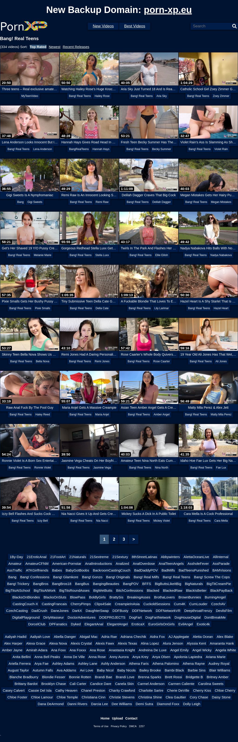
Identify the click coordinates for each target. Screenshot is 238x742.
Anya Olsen (161, 657)
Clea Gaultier (176, 697)
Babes (57, 570)
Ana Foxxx (77, 650)
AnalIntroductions (98, 563)
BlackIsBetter (196, 590)
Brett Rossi (173, 677)
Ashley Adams (63, 663)
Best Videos (134, 26)
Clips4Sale (102, 604)
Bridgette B (194, 677)
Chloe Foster (17, 697)
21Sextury (120, 557)
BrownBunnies (189, 597)
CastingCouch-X (25, 604)
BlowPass (77, 597)
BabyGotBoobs (77, 570)
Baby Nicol (105, 670)
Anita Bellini (22, 657)
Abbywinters (170, 557)
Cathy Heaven (66, 690)
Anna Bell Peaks (47, 657)
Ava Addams (66, 670)
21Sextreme (99, 557)
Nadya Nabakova (221, 255)
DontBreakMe (215, 617)
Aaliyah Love (40, 637)
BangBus (82, 584)
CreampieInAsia (127, 604)
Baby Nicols (126, 670)
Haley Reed (42, 414)
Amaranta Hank (222, 643)
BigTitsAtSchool (17, 590)
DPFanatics (58, 624)
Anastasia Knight (122, 650)
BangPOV (131, 584)
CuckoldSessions (156, 604)
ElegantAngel (117, 624)
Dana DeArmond (51, 704)
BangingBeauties (106, 584)
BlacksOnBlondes (26, 597)
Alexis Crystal (81, 643)
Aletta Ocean (203, 637)
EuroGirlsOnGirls (161, 624)
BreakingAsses (138, 597)
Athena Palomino (165, 663)
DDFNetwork (142, 611)
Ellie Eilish (161, 255)
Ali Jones (221, 361)
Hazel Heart (221, 308)
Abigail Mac (89, 637)
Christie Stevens (122, 697)
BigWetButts (102, 590)
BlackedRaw (172, 590)
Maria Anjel (102, 414)
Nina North (161, 467)
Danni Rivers (77, 704)
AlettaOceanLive (196, 557)
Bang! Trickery (18, 584)
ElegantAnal (93, 624)
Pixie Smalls (42, 308)
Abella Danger (65, 637)
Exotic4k (203, 624)
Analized (122, 563)
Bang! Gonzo (92, 577)
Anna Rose (97, 657)
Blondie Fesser (53, 677)
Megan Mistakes (221, 202)
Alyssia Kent (196, 643)
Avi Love (86, 670)
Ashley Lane (87, 663)
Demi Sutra (144, 704)
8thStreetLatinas (144, 557)
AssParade (221, 563)
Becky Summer (161, 149)
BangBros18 (61, 584)
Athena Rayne (194, 663)
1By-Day (16, 557)
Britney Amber (217, 677)
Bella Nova (42, 361)
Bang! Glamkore (65, 577)
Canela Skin (124, 684)
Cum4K (179, 604)
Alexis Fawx (105, 643)
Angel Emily (179, 650)
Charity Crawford (122, 690)
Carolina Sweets (210, 684)
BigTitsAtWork (45, 590)
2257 (142, 726)
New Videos (103, 26)
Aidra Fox (157, 637)
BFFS (146, 584)
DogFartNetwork (158, 617)
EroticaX (138, 624)
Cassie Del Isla (40, 690)
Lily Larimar (161, 308)
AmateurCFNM (37, 563)
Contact (131, 718)
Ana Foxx (58, 650)
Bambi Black (174, 670)
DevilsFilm (224, 611)
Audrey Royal (218, 663)
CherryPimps (81, 604)
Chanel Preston (93, 690)
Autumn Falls (43, 670)
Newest (54, 47)
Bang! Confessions (35, 577)
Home (105, 718)
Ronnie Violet (42, 467)
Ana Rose (97, 650)
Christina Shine (150, 697)
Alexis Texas (127, 643)
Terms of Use (101, 726)
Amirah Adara (36, 650)
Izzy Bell (42, 520)
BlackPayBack (221, 590)
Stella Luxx (102, 255)
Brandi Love (125, 677)
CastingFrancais (54, 604)
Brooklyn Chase (53, 684)
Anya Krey (140, 657)
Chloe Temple (67, 697)
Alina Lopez (150, 643)
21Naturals (77, 557)
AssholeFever (198, 563)
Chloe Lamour (42, 697)
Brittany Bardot (25, 684)
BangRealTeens (79, 149)
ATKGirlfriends (37, 570)
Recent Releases (76, 47)
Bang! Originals (118, 577)
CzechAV (218, 604)
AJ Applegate (179, 637)
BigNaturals (194, 584)
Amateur (15, 563)
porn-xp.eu (168, 10)
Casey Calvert (14, 690)
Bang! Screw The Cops (212, 577)
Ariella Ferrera (20, 663)
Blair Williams (219, 670)
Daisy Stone (221, 697)
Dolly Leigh (191, 704)
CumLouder (198, 604)
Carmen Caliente (181, 684)
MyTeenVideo (29, 96)
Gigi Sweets (34, 202)
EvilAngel (185, 624)
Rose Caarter (161, 361)
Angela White (225, 650)
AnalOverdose (144, 563)
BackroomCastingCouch (111, 570)
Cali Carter (78, 684)
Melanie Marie (42, 255)
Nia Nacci (102, 520)
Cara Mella (221, 520)
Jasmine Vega (102, 467)
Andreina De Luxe (152, 650)
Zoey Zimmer (221, 96)
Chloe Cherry (225, 690)
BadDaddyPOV (146, 570)
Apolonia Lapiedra (188, 657)
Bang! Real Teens (80, 96)
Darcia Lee (99, 704)
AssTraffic (14, 570)
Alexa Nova (58, 643)
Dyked (76, 624)
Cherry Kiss (202, 690)
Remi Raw (102, 202)
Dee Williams (122, 704)
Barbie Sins (197, 670)
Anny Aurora (119, 657)
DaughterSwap (97, 611)
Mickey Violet (161, 520)
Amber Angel (162, 414)
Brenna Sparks (149, 677)
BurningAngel (215, 597)
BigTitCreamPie (219, 584)
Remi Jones (102, 361)
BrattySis (116, 597)
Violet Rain (221, 149)
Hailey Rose (102, 96)
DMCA (132, 726)
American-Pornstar (66, 563)
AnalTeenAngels (171, 563)
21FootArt (58, 557)
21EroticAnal (36, 557)
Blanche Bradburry (24, 677)
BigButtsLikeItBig (168, 584)
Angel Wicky (202, 650)
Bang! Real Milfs (146, 577)
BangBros (40, 584)
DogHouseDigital (188, 617)
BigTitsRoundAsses (74, 590)
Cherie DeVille (178, 690)
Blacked (153, 590)
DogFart (135, 617)
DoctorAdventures (82, 617)
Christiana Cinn (94, 697)
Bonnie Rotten (80, 677)
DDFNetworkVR (168, 611)
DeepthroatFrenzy (198, 611)
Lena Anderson (42, 149)
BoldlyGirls (97, 597)
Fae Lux (221, 467)
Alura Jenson (173, 643)
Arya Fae (41, 663)
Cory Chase (199, 697)
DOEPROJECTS (112, 617)
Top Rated (38, 47)
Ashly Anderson (113, 663)
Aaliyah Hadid (15, 637)
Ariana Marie (215, 657)
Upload (117, 718)
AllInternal (220, 557)
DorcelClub (36, 624)
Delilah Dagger (161, 202)
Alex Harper (13, 643)
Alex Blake (225, 637)
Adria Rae (109, 637)
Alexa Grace (36, 643)
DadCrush (39, 611)
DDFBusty (120, 611)
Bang (20, 202)
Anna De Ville (74, 657)
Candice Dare (100, 684)
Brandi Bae (103, 677)
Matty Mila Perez (221, 414)
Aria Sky (161, 96)
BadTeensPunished (193, 570)
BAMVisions (221, 570)
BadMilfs (168, 570)
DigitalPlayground (26, 617)
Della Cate (102, 308)
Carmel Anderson (151, 684)
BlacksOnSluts (55, 597)
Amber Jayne (12, 650)
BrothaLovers (164, 597)
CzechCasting (17, 611)
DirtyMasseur (53, 617)
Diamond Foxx (168, 704)
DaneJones (60, 611)
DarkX (77, 611)
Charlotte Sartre (151, 690)
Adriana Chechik (133, 637)
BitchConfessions (129, 590)
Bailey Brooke (150, 670)
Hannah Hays (101, 149)
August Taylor (18, 670)
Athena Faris (139, 663)
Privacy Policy (119, 726)
